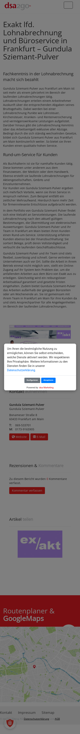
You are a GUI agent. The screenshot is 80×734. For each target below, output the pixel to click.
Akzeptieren (48, 380)
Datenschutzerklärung (21, 370)
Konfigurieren (32, 380)
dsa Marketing (46, 387)
